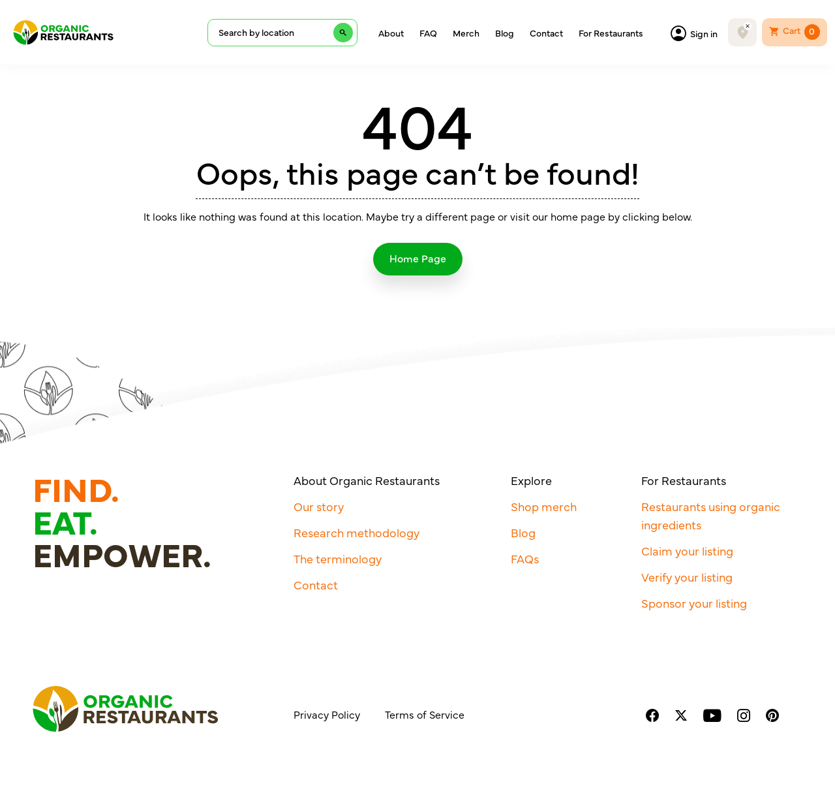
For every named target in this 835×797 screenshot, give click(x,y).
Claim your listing (687, 550)
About (391, 32)
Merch (466, 32)
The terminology (338, 558)
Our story (319, 506)
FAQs (525, 558)
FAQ (428, 32)
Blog (504, 32)
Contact (546, 32)
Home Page (417, 258)
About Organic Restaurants (367, 480)
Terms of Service (424, 714)
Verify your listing (687, 577)
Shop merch (544, 506)
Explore (531, 480)
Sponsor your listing (694, 603)
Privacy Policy (327, 714)
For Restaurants (611, 32)
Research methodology (356, 532)
